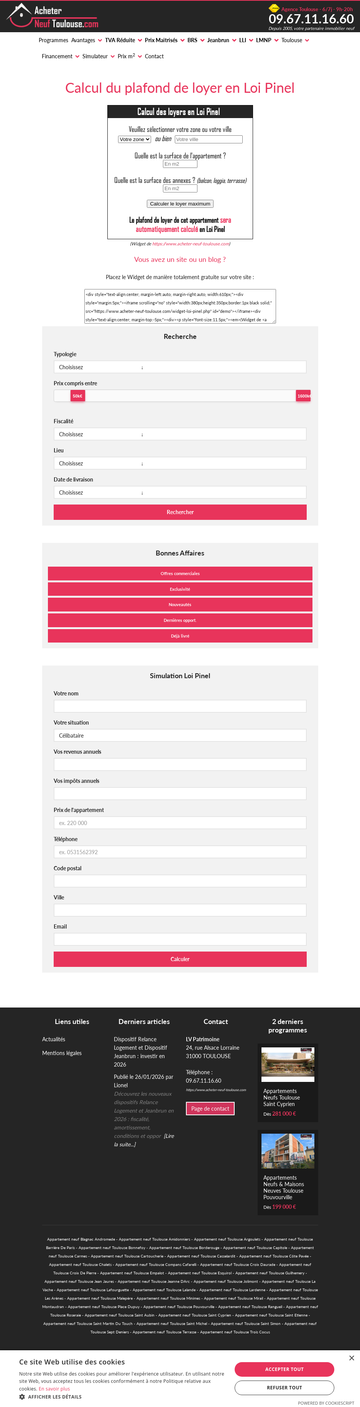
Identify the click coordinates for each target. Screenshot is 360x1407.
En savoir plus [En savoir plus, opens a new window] (54, 1389)
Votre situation (71, 722)
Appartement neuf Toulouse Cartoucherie (127, 1256)
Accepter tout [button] (284, 1369)
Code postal (67, 868)
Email (60, 926)
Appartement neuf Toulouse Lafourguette (93, 1289)
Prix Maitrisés (161, 40)
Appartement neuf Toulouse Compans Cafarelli (155, 1264)
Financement (57, 56)
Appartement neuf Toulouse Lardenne (232, 1289)
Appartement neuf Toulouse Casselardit (201, 1256)
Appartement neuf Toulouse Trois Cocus (235, 1332)
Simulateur (95, 56)
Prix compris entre (75, 383)
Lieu (59, 450)
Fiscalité (63, 421)
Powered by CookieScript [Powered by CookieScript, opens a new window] (326, 1403)
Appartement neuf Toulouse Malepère (100, 1298)
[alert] (180, 1378)
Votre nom (66, 693)
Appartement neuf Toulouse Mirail (233, 1298)
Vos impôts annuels (76, 780)
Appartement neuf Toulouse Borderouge (184, 1247)
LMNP (263, 40)
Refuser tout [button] (284, 1387)
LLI (242, 40)
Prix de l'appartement (79, 810)
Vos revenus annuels (77, 751)
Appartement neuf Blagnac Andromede (81, 1239)
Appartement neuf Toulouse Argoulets (227, 1239)
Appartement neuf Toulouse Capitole (255, 1247)
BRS (192, 40)
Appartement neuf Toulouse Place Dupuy (104, 1306)
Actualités (53, 1039)
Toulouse (291, 40)
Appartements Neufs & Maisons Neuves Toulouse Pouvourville (283, 1187)
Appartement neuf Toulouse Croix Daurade (237, 1264)
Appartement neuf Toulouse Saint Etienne (271, 1315)
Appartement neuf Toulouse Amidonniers (154, 1239)
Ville (59, 897)
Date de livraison (73, 479)
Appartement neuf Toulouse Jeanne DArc (154, 1281)
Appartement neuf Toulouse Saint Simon (246, 1323)
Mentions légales (62, 1053)
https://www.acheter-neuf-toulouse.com (190, 243)
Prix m (126, 56)
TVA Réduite (120, 40)
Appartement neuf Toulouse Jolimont (226, 1281)
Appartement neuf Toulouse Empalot (132, 1273)
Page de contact (210, 1108)
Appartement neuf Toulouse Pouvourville (178, 1306)
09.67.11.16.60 (311, 18)
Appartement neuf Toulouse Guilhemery (269, 1273)
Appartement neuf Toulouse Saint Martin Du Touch (88, 1323)
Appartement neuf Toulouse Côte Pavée (274, 1256)
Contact (154, 56)
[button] (122, 1397)
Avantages (83, 40)
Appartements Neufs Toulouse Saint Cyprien (281, 1097)
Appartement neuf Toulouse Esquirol (200, 1273)
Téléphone (65, 839)
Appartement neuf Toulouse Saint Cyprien (194, 1315)
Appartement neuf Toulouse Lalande (164, 1289)
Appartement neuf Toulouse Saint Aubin (120, 1315)
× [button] (351, 1358)
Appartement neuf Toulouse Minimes (168, 1298)
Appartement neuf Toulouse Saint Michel (171, 1323)
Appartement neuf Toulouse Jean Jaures (79, 1281)
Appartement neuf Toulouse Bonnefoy (112, 1247)
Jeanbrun (218, 40)
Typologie (65, 354)
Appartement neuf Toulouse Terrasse (164, 1332)
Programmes (53, 40)
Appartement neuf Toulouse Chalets (80, 1264)
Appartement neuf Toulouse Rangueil (250, 1306)
